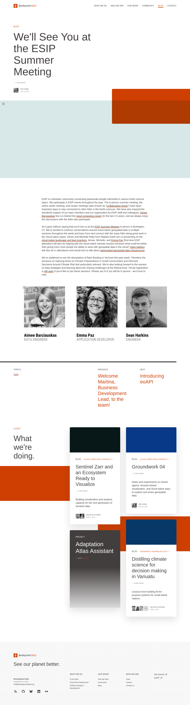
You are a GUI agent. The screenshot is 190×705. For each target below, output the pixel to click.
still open (49, 271)
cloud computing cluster (89, 216)
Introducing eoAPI (152, 378)
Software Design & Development (77, 687)
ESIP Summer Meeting (107, 226)
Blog (160, 6)
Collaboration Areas (117, 205)
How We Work (103, 679)
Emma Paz (117, 240)
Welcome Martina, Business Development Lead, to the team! (112, 390)
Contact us (130, 685)
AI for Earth (74, 679)
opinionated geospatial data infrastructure (122, 250)
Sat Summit (160, 674)
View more (151, 568)
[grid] (123, 524)
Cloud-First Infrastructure (79, 682)
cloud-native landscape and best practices (64, 240)
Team (16, 374)
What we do (100, 6)
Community (148, 6)
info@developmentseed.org (24, 684)
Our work (132, 6)
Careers (129, 682)
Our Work (103, 674)
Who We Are (132, 674)
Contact (171, 6)
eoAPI (158, 678)
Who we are (117, 6)
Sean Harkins (137, 247)
